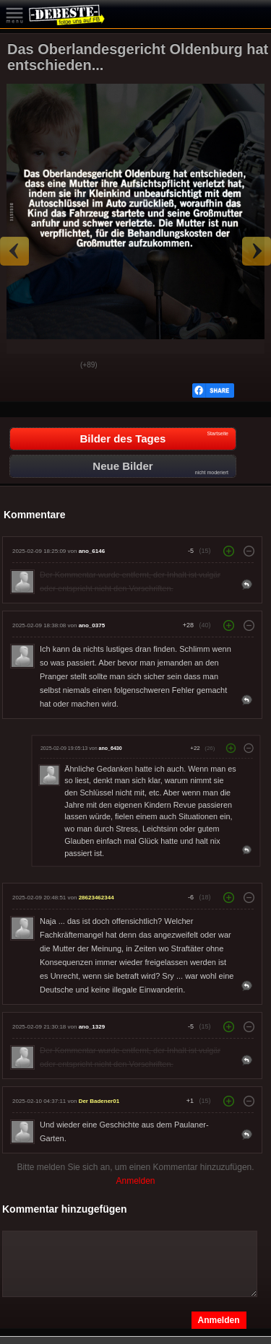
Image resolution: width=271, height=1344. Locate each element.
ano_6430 (110, 748)
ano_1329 (92, 1027)
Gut (22, 366)
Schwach (58, 366)
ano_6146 (92, 551)
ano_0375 (92, 625)
